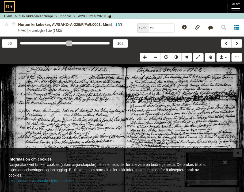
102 (120, 43)
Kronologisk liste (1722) (45, 31)
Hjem (8, 16)
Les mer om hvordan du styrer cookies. (41, 180)
